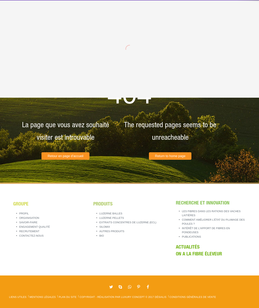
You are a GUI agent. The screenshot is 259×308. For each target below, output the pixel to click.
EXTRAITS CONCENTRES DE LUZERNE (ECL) (127, 222)
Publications (191, 236)
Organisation (29, 217)
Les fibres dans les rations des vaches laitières (211, 213)
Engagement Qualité (34, 226)
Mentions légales (43, 297)
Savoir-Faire (28, 222)
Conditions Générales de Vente (193, 297)
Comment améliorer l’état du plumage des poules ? (213, 221)
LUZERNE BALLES (110, 213)
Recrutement (29, 231)
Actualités (188, 247)
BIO (101, 235)
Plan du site (67, 297)
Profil (24, 213)
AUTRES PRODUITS (111, 231)
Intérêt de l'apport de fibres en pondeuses (206, 230)
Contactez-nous (31, 235)
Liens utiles (18, 297)
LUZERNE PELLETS (111, 217)
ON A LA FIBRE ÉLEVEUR (199, 254)
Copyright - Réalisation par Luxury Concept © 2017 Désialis (123, 297)
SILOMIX (104, 226)
